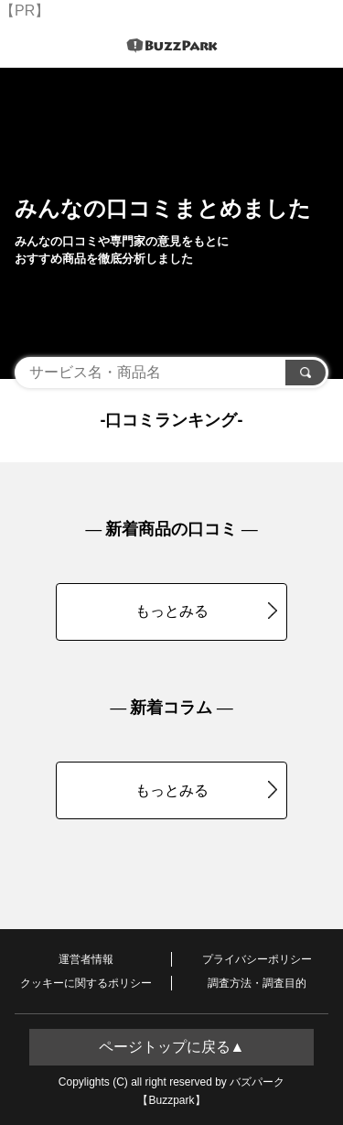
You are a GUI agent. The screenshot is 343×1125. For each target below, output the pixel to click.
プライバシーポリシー (257, 959)
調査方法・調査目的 (257, 983)
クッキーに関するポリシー (86, 983)
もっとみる (206, 610)
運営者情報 (86, 959)
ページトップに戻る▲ (172, 1047)
